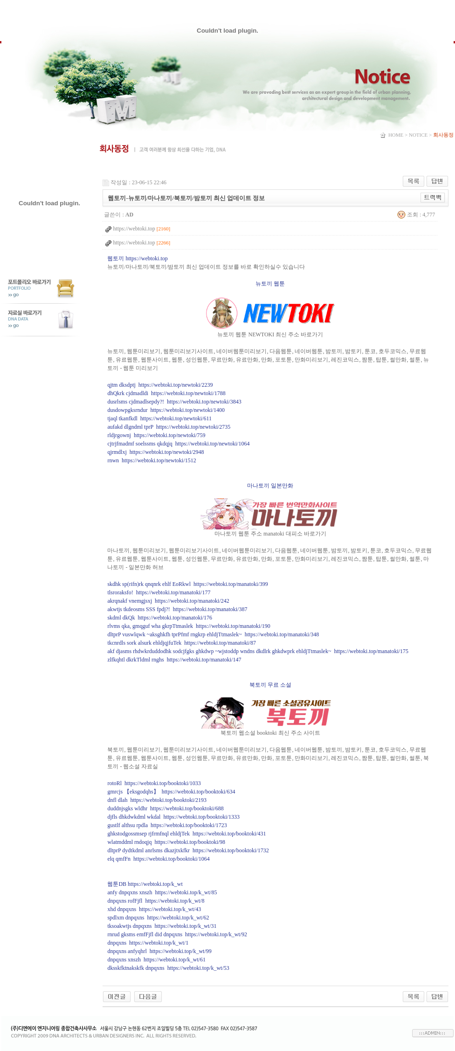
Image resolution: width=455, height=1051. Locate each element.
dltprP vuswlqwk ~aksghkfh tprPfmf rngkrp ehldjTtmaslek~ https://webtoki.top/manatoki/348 (213, 634)
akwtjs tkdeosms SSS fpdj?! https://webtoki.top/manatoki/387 (177, 609)
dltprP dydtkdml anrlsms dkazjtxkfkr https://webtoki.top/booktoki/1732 (188, 850)
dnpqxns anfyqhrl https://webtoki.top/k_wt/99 (159, 951)
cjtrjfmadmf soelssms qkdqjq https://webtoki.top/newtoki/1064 (178, 443)
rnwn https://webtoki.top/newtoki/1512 (151, 460)
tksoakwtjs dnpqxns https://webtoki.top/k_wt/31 (161, 926)
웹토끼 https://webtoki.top (137, 258)
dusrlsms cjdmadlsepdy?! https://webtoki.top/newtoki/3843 (174, 401)
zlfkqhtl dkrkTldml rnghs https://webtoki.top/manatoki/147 (174, 659)
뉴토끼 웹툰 (270, 283)
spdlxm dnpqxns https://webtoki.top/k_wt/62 (158, 917)
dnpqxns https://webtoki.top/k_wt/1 (147, 943)
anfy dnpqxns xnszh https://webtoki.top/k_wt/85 (162, 892)
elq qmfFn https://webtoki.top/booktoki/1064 (158, 859)
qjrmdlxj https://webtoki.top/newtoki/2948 (155, 452)
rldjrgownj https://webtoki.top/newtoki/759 (156, 435)
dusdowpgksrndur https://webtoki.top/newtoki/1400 (166, 410)
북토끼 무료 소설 (270, 685)
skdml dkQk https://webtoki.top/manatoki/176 (159, 617)
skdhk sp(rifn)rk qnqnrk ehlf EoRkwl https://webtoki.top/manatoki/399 (187, 584)
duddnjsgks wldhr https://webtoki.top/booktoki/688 (165, 808)
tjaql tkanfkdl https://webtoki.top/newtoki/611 (159, 418)
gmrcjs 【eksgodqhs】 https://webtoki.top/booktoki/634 (171, 791)
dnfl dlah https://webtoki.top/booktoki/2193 (157, 800)
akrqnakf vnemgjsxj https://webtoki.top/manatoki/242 (168, 601)
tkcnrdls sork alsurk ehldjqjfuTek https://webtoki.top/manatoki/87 (181, 643)
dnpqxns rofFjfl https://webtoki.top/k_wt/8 (155, 901)
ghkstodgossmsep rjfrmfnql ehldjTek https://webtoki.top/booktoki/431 (186, 833)
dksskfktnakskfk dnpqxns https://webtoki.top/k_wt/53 (168, 968)
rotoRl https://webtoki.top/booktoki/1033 (153, 783)
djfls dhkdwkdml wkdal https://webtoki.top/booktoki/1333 (173, 817)
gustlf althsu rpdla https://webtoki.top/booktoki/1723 (167, 825)
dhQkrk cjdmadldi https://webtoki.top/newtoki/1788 (166, 393)
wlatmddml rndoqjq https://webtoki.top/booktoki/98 (166, 842)
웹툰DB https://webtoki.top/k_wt (144, 884)
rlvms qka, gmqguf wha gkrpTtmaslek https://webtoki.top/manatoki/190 (188, 626)
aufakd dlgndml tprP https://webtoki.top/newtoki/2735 (168, 427)
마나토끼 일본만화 (270, 485)
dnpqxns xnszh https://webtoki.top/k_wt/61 (156, 959)
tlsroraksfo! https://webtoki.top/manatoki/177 (158, 592)
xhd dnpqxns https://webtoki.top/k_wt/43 (154, 909)
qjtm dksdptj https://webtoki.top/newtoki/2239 (160, 385)
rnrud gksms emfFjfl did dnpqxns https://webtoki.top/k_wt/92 (177, 934)
